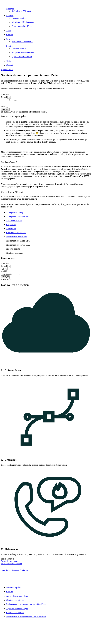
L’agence (10, 9)
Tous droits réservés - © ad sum (14, 572)
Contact (9, 35)
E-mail (4, 97)
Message (5, 108)
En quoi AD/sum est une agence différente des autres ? (24, 113)
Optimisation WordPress (22, 26)
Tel (2, 270)
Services (9, 16)
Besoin (4, 273)
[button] (46, 113)
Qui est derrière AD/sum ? (12, 193)
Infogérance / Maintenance (23, 22)
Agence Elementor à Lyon (17, 597)
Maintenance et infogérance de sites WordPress (26, 606)
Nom (3, 94)
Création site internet (15, 602)
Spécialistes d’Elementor (22, 11)
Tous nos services (19, 18)
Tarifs (8, 31)
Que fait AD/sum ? (9, 164)
